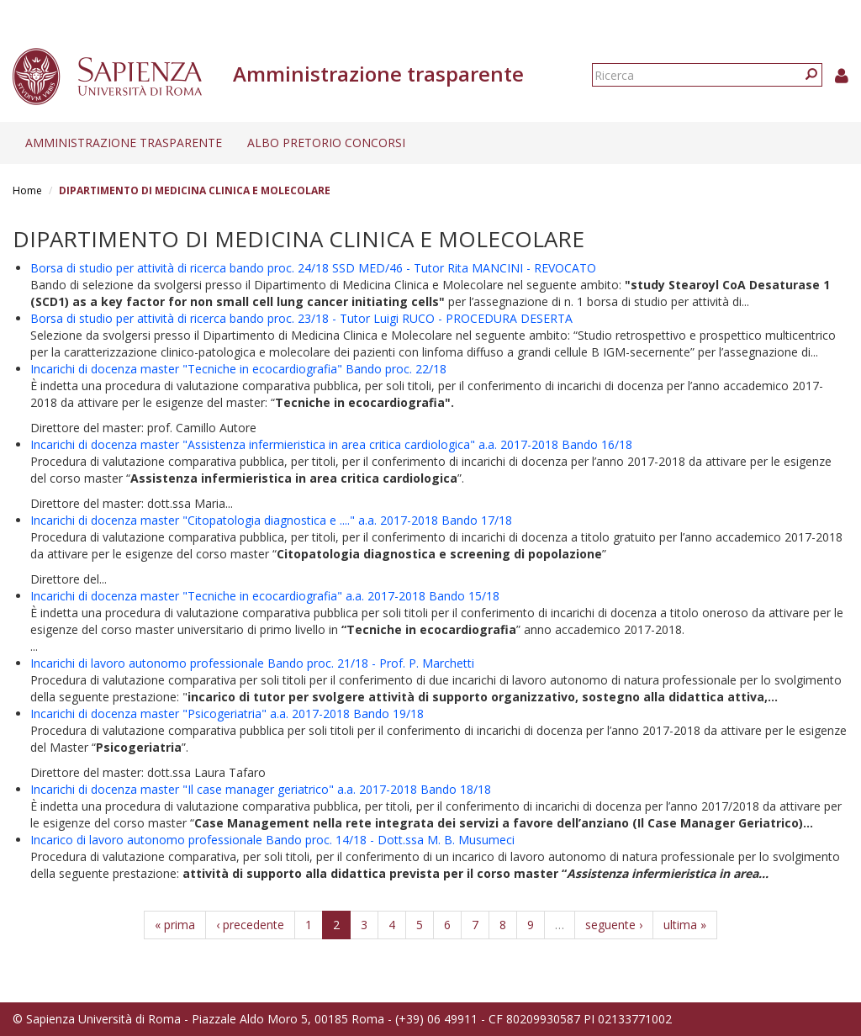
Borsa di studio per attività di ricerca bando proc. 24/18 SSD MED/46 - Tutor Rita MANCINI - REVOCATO (313, 268)
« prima (175, 925)
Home (27, 190)
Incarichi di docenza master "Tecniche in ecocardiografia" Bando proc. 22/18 (238, 369)
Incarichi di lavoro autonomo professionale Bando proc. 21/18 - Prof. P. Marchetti (252, 663)
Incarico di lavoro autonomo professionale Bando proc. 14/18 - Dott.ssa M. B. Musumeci (272, 840)
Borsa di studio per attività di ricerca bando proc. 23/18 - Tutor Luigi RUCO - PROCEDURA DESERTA (301, 318)
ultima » (684, 925)
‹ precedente (250, 925)
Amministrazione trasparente (123, 143)
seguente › (613, 925)
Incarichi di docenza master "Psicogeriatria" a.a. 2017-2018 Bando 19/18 (227, 714)
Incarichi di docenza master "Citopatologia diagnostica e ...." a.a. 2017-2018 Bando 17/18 (271, 520)
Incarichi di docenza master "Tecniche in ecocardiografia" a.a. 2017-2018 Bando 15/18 (264, 596)
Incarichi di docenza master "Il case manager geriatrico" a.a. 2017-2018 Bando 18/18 (260, 789)
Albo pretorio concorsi (326, 143)
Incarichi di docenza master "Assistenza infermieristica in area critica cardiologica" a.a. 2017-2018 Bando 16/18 (331, 444)
